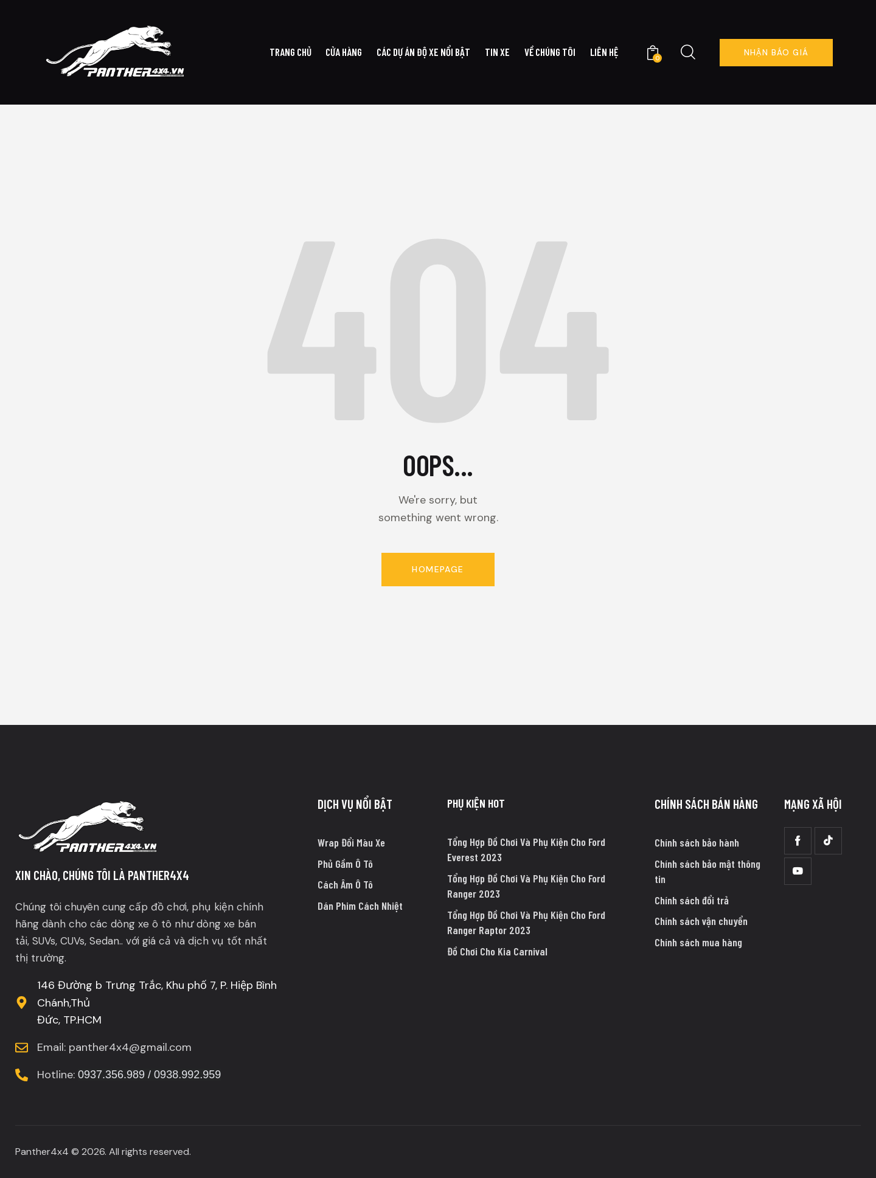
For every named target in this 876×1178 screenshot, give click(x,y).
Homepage (438, 569)
